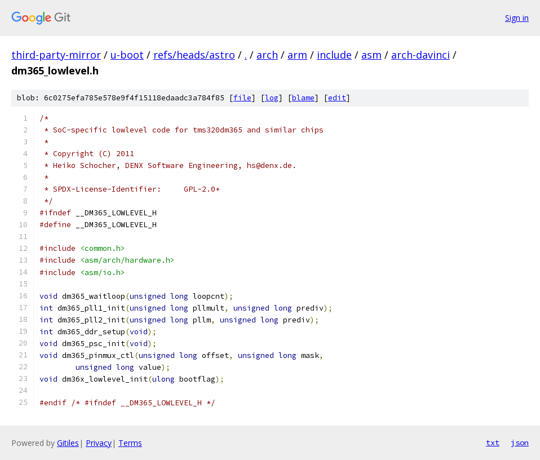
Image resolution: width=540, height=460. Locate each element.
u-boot (127, 54)
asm (371, 54)
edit (337, 98)
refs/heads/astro (194, 54)
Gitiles (68, 442)
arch (267, 54)
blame (303, 98)
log (271, 98)
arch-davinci (420, 54)
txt (492, 442)
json (520, 442)
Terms (130, 442)
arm (297, 54)
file (242, 98)
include (334, 54)
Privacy (99, 442)
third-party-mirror (56, 54)
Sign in (517, 17)
